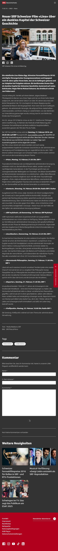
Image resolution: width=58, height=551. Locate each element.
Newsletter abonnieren (44, 518)
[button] (55, 3)
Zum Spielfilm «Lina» (35, 135)
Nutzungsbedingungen (10, 529)
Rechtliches (6, 524)
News (15, 8)
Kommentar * (7, 388)
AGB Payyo (6, 531)
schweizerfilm (20, 344)
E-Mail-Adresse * (8, 379)
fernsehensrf (7, 344)
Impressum (6, 521)
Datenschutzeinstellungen (12, 534)
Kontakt (5, 518)
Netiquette (6, 526)
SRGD (10, 8)
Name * (4, 371)
